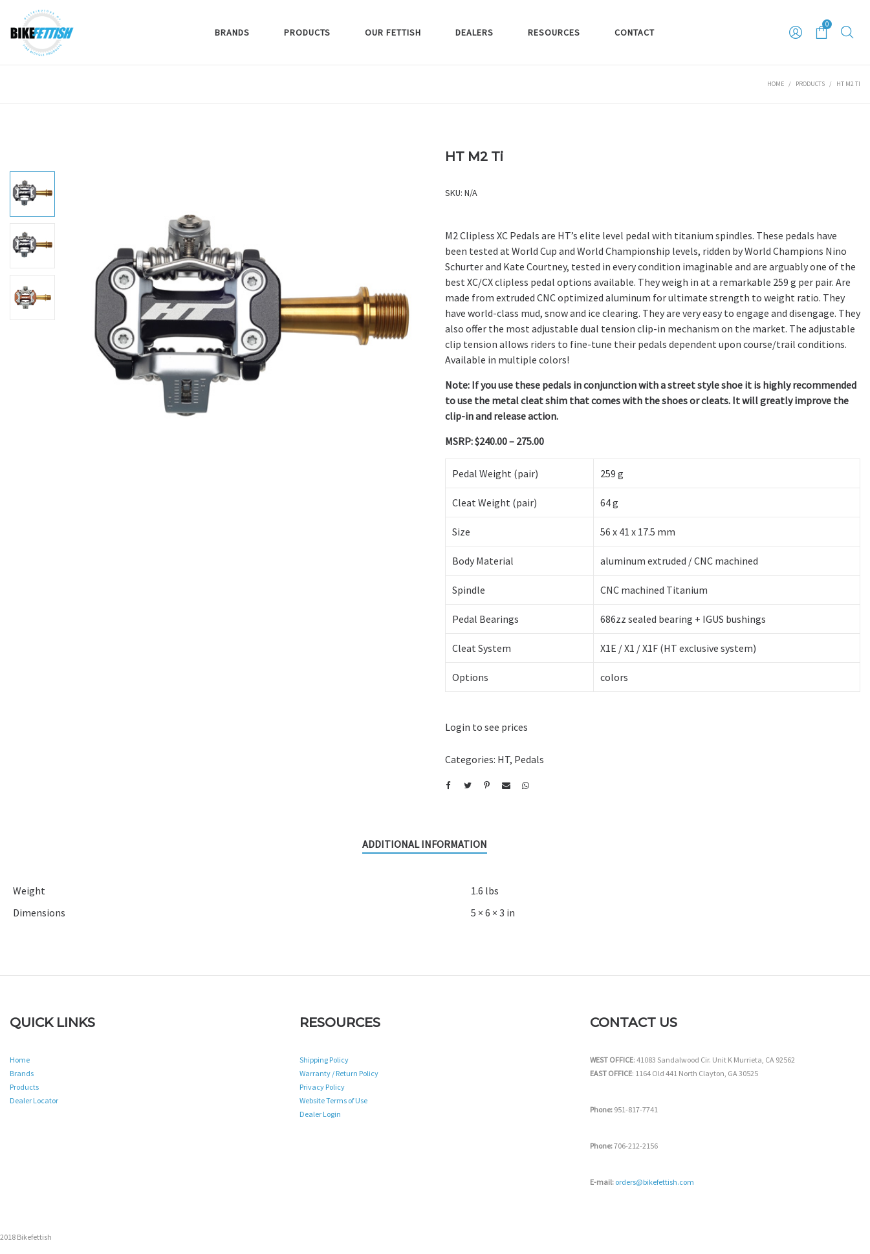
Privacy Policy (322, 1087)
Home (775, 84)
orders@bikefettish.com (654, 1182)
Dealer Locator (34, 1100)
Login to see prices (486, 726)
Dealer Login (320, 1114)
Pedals (529, 759)
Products (810, 84)
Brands (22, 1073)
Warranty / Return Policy (338, 1073)
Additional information (424, 844)
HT (503, 759)
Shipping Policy (324, 1060)
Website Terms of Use (333, 1100)
